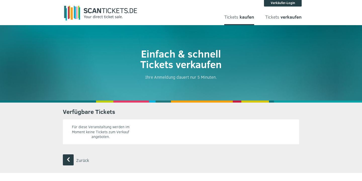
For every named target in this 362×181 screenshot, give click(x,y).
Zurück (76, 160)
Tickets (239, 17)
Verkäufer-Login (283, 3)
